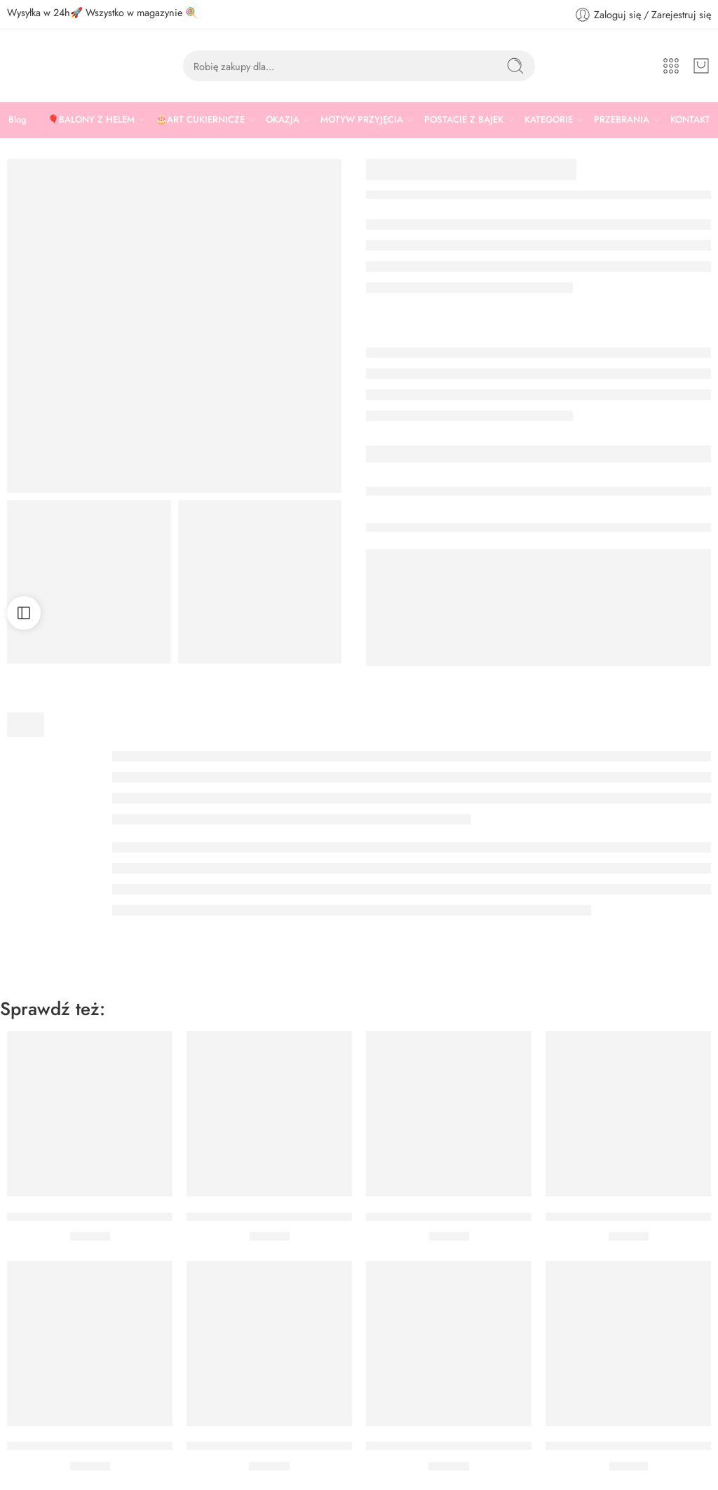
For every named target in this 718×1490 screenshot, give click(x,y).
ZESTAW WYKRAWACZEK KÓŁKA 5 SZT (471, 1446)
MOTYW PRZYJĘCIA (361, 120)
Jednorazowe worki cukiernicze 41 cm (283, 1446)
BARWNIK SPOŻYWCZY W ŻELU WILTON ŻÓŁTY (138, 1446)
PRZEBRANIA (621, 120)
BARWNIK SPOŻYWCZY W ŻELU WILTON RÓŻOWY (505, 1217)
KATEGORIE (548, 120)
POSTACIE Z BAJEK (463, 120)
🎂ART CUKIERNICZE (200, 120)
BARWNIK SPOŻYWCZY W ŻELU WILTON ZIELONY (324, 1217)
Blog (17, 119)
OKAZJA (282, 120)
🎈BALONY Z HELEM (91, 120)
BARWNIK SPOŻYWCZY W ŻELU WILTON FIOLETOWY (153, 1217)
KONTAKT (690, 119)
